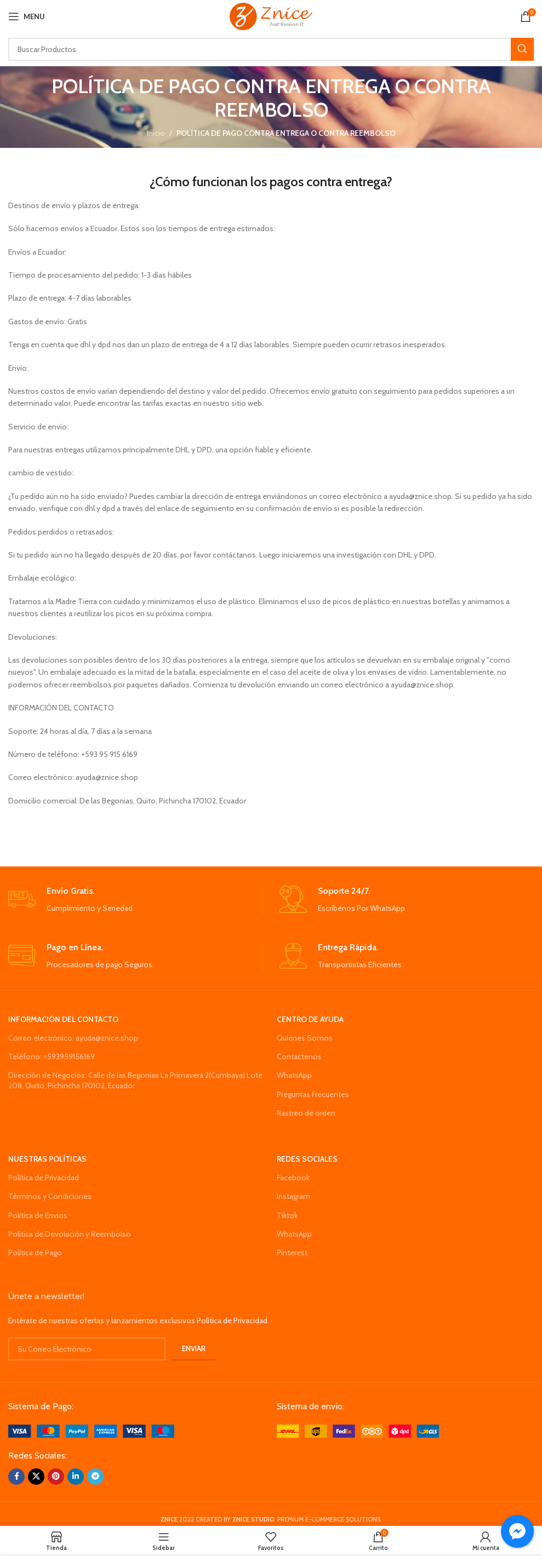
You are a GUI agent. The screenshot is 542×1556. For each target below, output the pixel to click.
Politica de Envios (37, 1215)
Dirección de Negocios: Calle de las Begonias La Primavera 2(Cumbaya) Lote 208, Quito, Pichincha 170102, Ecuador (135, 1080)
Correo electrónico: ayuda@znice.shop (73, 1038)
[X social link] (36, 1476)
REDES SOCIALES (307, 1159)
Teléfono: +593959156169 (51, 1056)
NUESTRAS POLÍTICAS (47, 1159)
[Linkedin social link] (75, 1476)
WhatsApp (294, 1075)
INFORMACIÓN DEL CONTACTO (63, 1019)
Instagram (293, 1196)
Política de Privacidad (43, 1177)
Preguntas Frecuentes (313, 1094)
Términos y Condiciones (50, 1196)
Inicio (156, 133)
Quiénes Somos (305, 1038)
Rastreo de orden (306, 1113)
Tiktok (287, 1215)
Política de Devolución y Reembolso (69, 1234)
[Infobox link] (135, 900)
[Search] (271, 49)
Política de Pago (35, 1253)
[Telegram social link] (95, 1476)
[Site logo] (271, 15)
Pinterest (292, 1253)
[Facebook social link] (16, 1476)
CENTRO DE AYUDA (310, 1019)
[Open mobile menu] (26, 16)
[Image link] (91, 1431)
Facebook (293, 1177)
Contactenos (299, 1056)
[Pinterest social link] (56, 1476)
